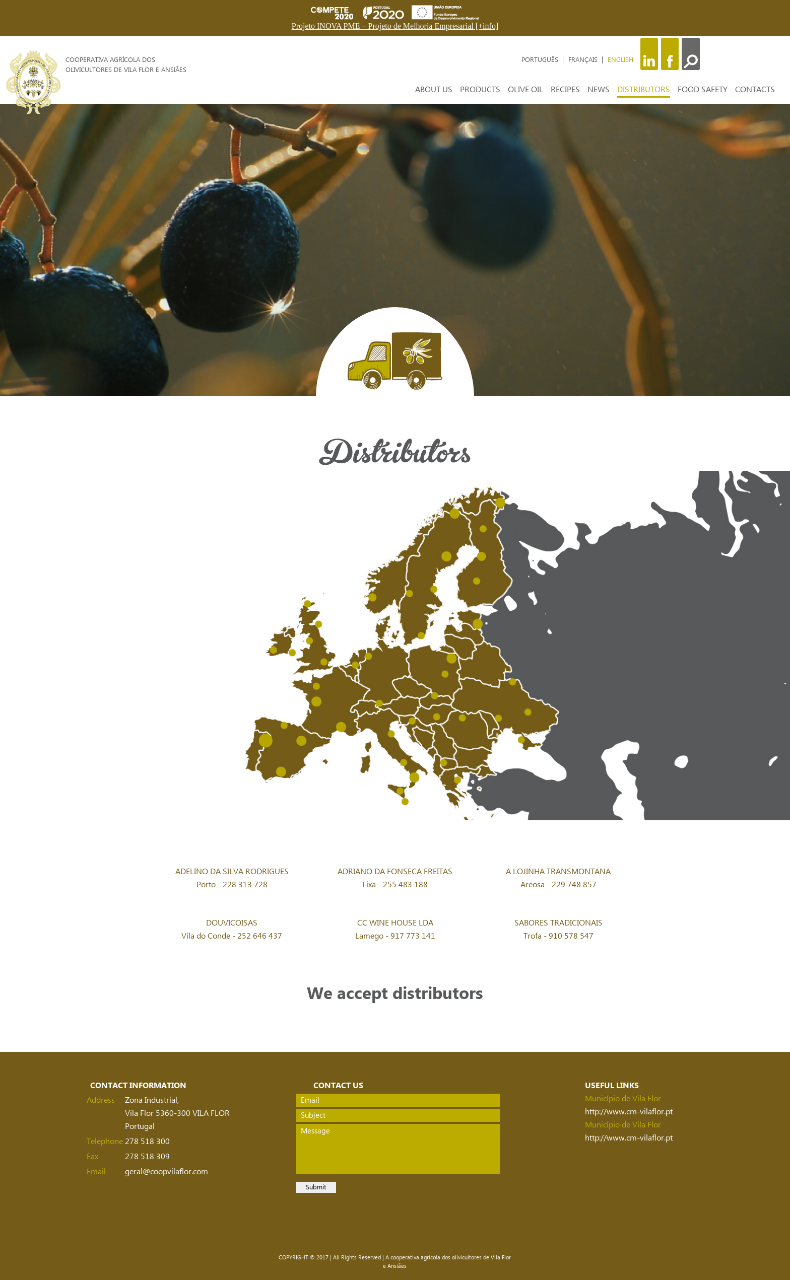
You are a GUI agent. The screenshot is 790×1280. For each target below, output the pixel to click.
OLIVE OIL (525, 89)
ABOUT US (433, 89)
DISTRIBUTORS (643, 89)
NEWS (598, 89)
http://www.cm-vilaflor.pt (629, 1111)
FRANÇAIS (584, 60)
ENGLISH (620, 60)
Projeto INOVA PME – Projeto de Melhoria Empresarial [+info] (395, 26)
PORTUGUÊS (540, 60)
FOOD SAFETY (703, 89)
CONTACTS (755, 89)
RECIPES (565, 89)
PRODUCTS (480, 89)
